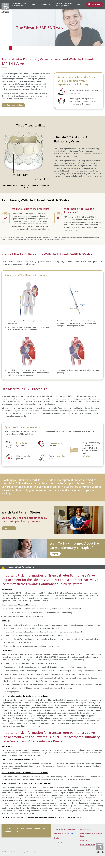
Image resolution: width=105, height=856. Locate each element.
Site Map (57, 838)
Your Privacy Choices (63, 834)
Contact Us (58, 842)
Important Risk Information (64, 829)
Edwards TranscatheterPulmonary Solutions (63, 4)
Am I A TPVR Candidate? (41, 5)
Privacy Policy (85, 829)
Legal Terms (84, 840)
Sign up (55, 554)
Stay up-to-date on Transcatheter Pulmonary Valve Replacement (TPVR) (25, 830)
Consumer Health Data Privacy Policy (91, 835)
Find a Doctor (95, 4)
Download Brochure (13, 105)
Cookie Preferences (87, 845)
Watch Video (9, 528)
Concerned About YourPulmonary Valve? (20, 4)
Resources (79, 5)
